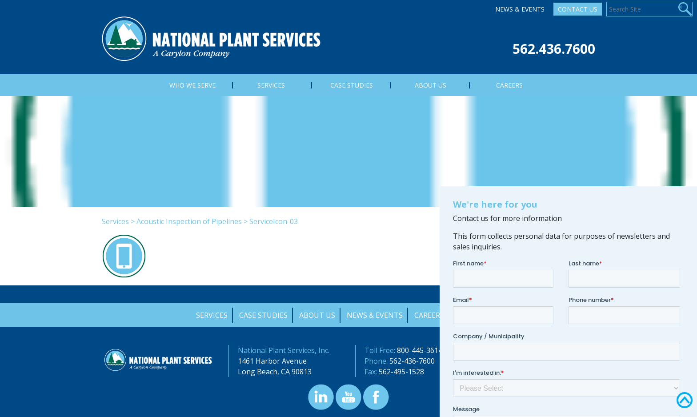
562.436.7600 (554, 49)
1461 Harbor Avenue (272, 361)
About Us (317, 315)
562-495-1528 (401, 372)
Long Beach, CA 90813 (275, 372)
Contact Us (577, 9)
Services (115, 221)
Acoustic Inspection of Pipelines (189, 221)
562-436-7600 (412, 361)
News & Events (520, 9)
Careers (429, 315)
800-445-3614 (419, 350)
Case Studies (263, 315)
